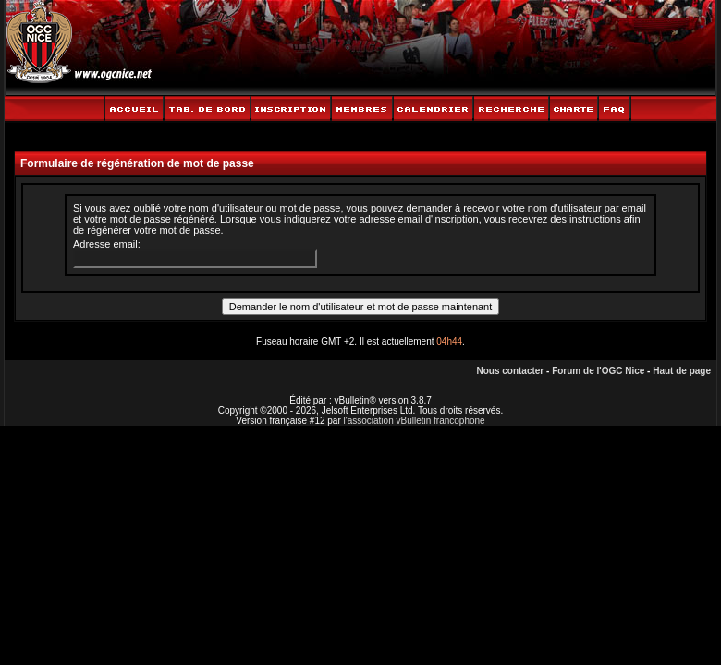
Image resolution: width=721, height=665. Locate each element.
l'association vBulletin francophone (414, 421)
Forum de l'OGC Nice (598, 371)
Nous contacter (510, 371)
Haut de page (682, 371)
